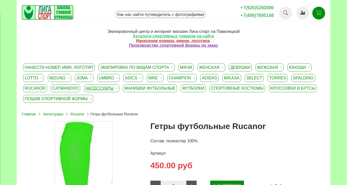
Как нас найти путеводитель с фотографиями (160, 14)
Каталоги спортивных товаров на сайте (173, 36)
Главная (29, 114)
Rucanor (77, 114)
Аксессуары (53, 114)
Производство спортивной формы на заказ (173, 45)
